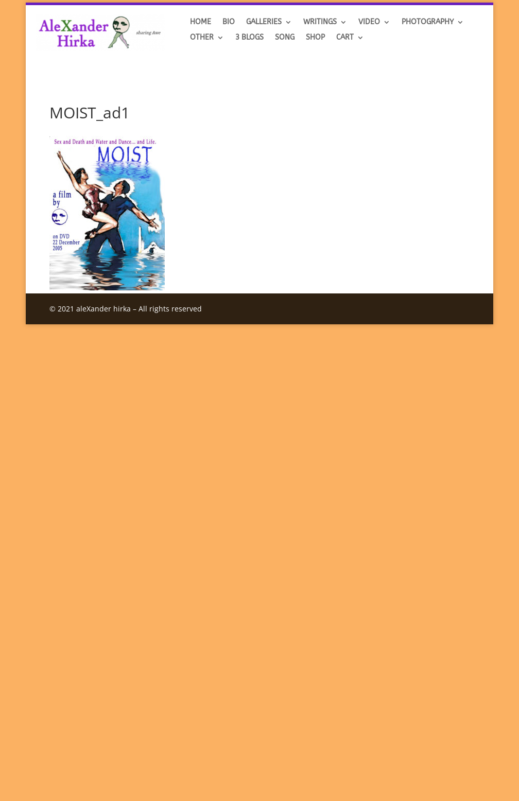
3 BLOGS (249, 38)
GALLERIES (264, 22)
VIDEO (369, 22)
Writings (320, 22)
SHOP (315, 38)
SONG (285, 38)
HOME (200, 22)
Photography (428, 22)
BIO (228, 22)
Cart (345, 38)
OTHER (202, 38)
